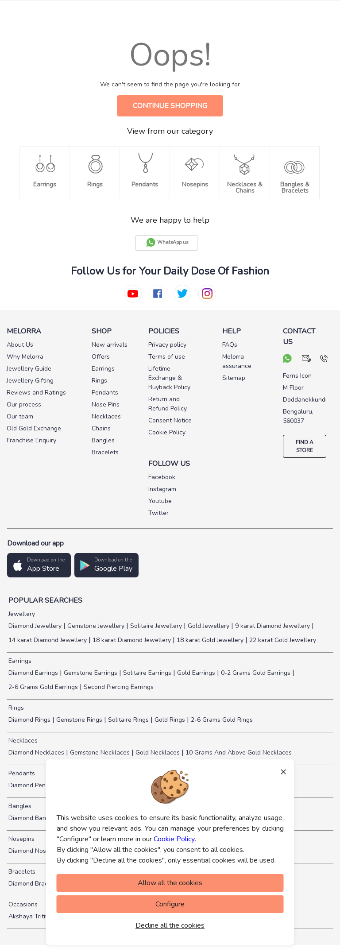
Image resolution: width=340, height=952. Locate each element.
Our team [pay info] (20, 416)
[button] (39, 565)
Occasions (22, 904)
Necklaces (22, 740)
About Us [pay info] (20, 345)
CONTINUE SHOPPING (170, 106)
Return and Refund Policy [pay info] (167, 404)
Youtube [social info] (160, 501)
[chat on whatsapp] (287, 359)
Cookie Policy (174, 839)
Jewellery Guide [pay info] (29, 368)
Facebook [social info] (161, 477)
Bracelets (21, 871)
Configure (170, 904)
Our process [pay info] (24, 404)
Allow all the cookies (170, 883)
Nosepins (21, 839)
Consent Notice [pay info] (170, 420)
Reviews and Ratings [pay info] (36, 392)
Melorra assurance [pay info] (236, 361)
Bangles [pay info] (103, 440)
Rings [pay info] (99, 380)
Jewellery (21, 614)
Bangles (19, 806)
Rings (15, 708)
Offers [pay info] (101, 356)
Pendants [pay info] (105, 392)
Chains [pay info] (101, 428)
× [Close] (283, 771)
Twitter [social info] (158, 513)
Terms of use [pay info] (166, 356)
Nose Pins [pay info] (106, 404)
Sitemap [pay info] (233, 378)
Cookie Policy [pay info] (166, 432)
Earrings (19, 661)
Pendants (21, 773)
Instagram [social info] (162, 489)
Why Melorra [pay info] (25, 356)
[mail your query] (306, 359)
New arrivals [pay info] (110, 345)
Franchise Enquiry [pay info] (31, 440)
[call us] (324, 359)
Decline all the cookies (170, 925)
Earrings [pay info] (103, 368)
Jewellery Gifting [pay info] (30, 380)
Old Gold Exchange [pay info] (34, 428)
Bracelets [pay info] (105, 452)
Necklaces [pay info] (106, 416)
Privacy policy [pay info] (167, 345)
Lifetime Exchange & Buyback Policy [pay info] (169, 377)
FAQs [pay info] (229, 345)
